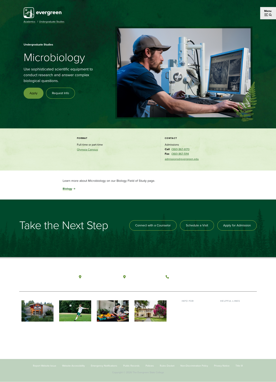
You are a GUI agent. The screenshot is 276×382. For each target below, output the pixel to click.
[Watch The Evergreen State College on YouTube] (226, 277)
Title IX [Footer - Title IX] (239, 366)
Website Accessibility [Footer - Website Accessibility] (73, 366)
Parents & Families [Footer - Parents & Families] (193, 318)
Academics (29, 22)
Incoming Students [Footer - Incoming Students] (193, 312)
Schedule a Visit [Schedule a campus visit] (197, 225)
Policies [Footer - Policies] (150, 366)
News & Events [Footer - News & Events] (229, 335)
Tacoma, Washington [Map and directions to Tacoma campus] (144, 277)
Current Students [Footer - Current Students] (192, 306)
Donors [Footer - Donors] (186, 329)
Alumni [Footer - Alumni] (186, 335)
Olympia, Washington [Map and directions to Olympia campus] (101, 277)
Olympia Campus (87, 150)
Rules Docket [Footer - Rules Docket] (167, 366)
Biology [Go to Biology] (67, 189)
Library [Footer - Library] (224, 306)
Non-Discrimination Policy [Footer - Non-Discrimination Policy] (194, 366)
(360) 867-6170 (180, 149)
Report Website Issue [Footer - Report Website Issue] (44, 366)
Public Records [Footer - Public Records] (131, 366)
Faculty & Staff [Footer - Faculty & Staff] (190, 323)
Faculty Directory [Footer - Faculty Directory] (230, 312)
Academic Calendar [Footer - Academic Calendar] (232, 329)
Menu (267, 11)
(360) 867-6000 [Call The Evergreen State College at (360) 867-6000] (184, 277)
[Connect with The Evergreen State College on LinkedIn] (241, 277)
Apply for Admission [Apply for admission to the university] (237, 225)
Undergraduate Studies (51, 22)
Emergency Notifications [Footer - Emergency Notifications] (104, 366)
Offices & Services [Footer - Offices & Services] (231, 318)
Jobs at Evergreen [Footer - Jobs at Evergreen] (231, 340)
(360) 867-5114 (180, 154)
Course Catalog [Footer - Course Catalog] (229, 323)
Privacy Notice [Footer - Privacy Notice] (222, 366)
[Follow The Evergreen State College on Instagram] (234, 277)
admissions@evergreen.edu (182, 159)
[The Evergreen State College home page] (44, 277)
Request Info (60, 93)
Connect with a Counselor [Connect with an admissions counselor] (153, 225)
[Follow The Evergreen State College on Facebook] (219, 277)
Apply (33, 93)
